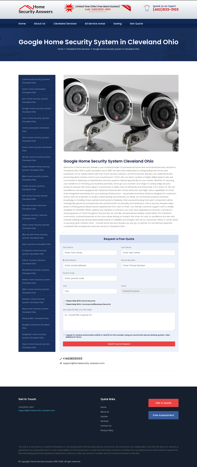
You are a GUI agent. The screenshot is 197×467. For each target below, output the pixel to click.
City (65, 286)
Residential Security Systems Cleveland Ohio (35, 271)
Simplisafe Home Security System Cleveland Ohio (34, 336)
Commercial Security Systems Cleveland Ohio (36, 81)
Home (22, 23)
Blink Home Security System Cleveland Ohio (35, 178)
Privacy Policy (107, 430)
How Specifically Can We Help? (77, 309)
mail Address (69, 260)
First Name (68, 247)
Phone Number (128, 260)
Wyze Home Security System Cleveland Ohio (36, 346)
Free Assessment (163, 415)
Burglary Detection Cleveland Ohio (36, 326)
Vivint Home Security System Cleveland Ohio (35, 226)
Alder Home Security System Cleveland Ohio (35, 291)
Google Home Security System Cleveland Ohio (36, 110)
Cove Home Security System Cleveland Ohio (35, 120)
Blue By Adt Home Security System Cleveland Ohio (35, 236)
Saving (117, 23)
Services (104, 421)
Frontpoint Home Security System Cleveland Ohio (34, 252)
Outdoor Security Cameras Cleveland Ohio (34, 217)
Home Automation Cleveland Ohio (35, 129)
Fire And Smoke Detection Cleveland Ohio (34, 207)
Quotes (104, 416)
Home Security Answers (42, 461)
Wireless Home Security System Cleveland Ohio (33, 300)
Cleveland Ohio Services (78, 49)
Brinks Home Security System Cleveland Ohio (36, 281)
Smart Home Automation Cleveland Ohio (34, 91)
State (123, 286)
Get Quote (136, 23)
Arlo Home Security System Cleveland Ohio (35, 100)
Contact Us (106, 425)
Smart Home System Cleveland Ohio (36, 149)
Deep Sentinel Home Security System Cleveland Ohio (36, 168)
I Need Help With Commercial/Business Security (88, 304)
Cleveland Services (65, 23)
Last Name (126, 247)
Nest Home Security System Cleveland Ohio (35, 139)
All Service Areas (95, 23)
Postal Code (68, 273)
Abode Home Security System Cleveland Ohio (36, 158)
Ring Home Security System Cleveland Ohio (35, 310)
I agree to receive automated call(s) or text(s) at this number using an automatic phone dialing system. (118, 336)
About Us (39, 23)
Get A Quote (163, 403)
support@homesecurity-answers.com (84, 363)
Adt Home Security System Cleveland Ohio (35, 197)
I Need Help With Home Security (80, 301)
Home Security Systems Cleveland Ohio (33, 188)
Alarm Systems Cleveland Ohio (36, 244)
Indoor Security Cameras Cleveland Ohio (33, 262)
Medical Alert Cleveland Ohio (35, 318)
